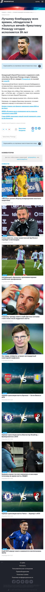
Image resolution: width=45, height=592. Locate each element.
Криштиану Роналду (9, 136)
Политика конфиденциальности (22, 577)
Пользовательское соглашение (22, 569)
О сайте (22, 563)
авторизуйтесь (32, 157)
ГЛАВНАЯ (4, 12)
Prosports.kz (26, 79)
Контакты (22, 566)
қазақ (37, 1)
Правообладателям (22, 571)
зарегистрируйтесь (22, 159)
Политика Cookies (22, 574)
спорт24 (6, 81)
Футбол (9, 12)
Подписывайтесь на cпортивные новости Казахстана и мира (22, 66)
